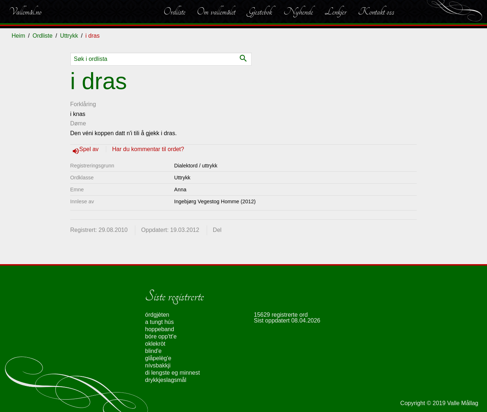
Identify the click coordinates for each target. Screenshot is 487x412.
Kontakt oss (376, 11)
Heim (18, 36)
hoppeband (159, 329)
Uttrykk (69, 36)
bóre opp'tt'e (161, 336)
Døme (78, 123)
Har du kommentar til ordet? (148, 149)
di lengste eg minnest (172, 373)
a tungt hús (159, 322)
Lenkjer (335, 11)
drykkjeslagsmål (165, 380)
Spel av (89, 149)
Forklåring (83, 104)
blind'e (153, 351)
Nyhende (298, 11)
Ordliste (174, 11)
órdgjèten (157, 315)
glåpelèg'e (158, 358)
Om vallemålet (216, 11)
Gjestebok (259, 11)
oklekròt (155, 344)
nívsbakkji (157, 365)
